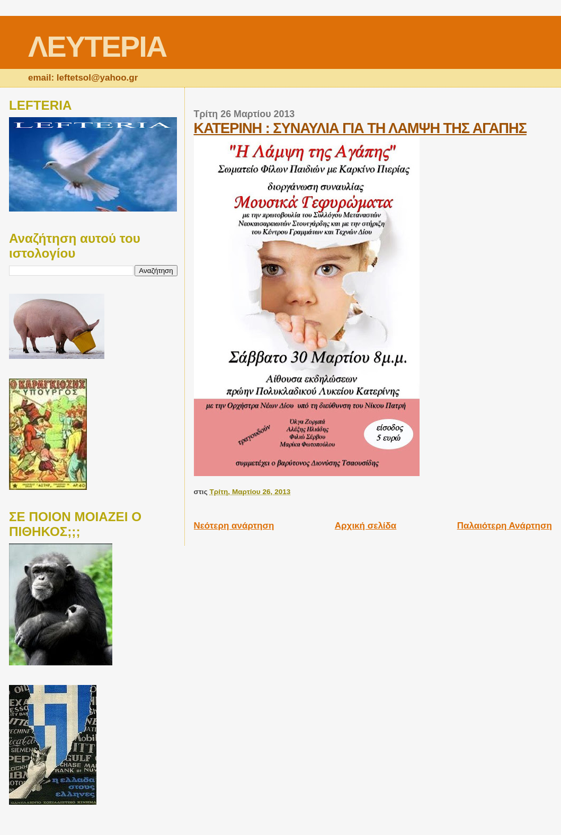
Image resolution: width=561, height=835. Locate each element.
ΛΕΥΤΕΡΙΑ (97, 46)
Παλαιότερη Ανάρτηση (504, 526)
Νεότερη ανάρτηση (234, 526)
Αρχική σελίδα (366, 526)
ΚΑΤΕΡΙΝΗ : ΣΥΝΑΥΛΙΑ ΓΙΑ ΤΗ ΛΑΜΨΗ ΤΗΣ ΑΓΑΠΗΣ (360, 128)
